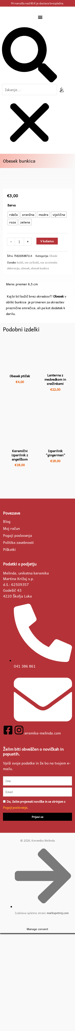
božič (20, 360)
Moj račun (11, 626)
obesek (25, 366)
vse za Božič (32, 360)
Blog (6, 619)
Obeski (53, 354)
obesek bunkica (40, 366)
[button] (40, 17)
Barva (11, 303)
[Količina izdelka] (19, 340)
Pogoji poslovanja (17, 633)
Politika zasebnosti (18, 640)
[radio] (13, 312)
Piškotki (9, 647)
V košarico (47, 339)
